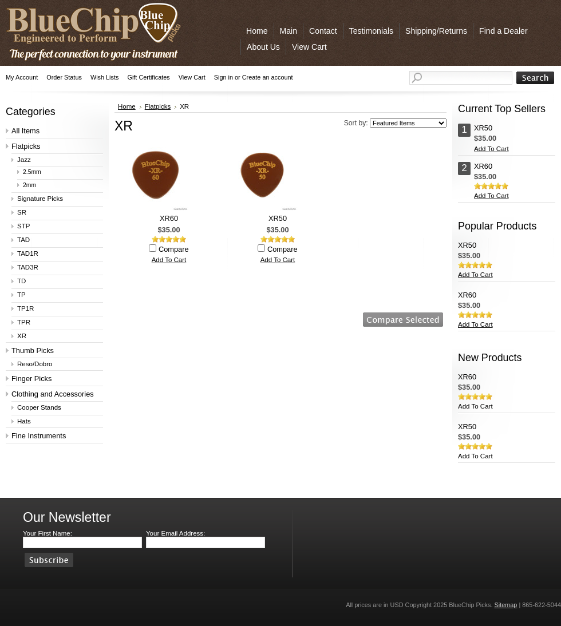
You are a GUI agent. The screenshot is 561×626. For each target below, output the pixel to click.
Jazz (24, 159)
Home (127, 106)
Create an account (267, 77)
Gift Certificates (148, 77)
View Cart (192, 77)
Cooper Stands (39, 407)
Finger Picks (31, 378)
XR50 (277, 218)
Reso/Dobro (34, 363)
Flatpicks (26, 146)
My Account (22, 77)
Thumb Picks (32, 350)
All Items (25, 130)
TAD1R (27, 253)
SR (21, 212)
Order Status (64, 77)
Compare (174, 249)
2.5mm (32, 172)
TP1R (25, 308)
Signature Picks (40, 198)
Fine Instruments (38, 435)
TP (21, 294)
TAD (23, 239)
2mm (29, 185)
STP (23, 226)
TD (21, 281)
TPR (23, 322)
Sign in (223, 77)
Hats (24, 421)
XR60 (169, 218)
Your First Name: (47, 533)
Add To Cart (169, 259)
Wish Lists (104, 77)
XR (21, 335)
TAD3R (27, 267)
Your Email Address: (175, 533)
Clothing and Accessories (52, 394)
